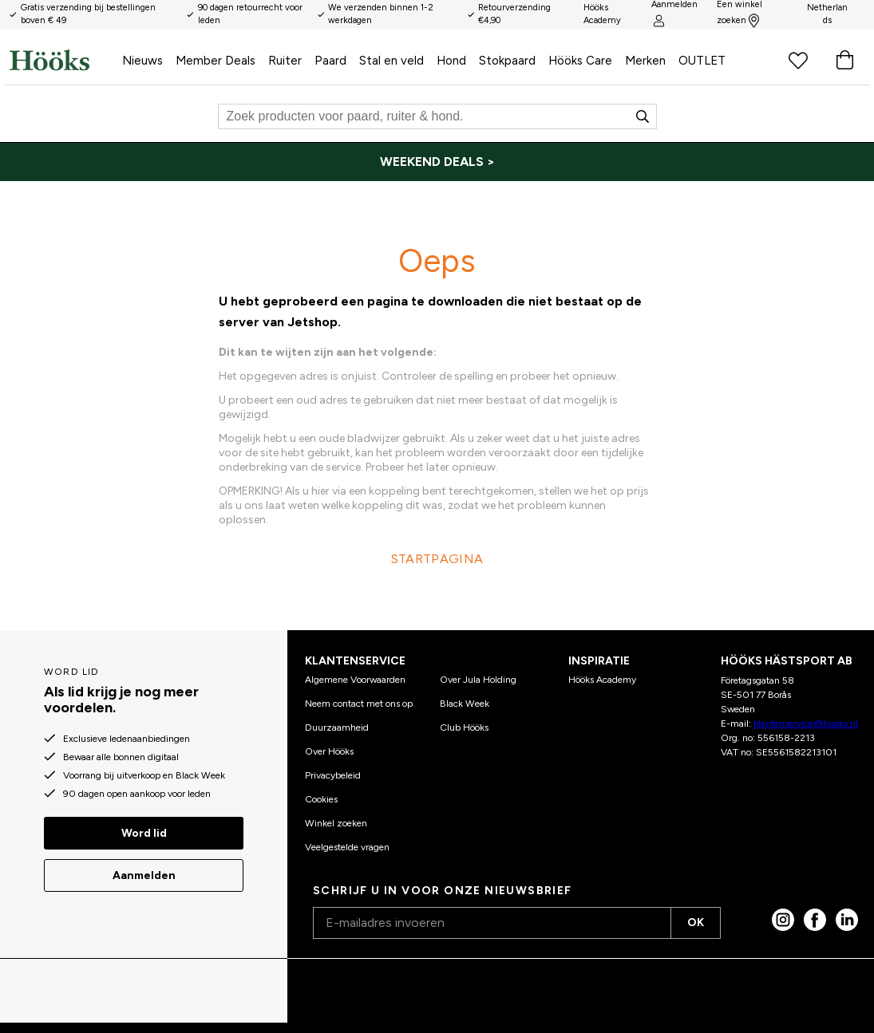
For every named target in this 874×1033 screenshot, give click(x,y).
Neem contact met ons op (359, 703)
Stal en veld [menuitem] (391, 60)
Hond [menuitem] (451, 60)
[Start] (63, 60)
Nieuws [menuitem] (142, 60)
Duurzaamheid (337, 727)
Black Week (464, 703)
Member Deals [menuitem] (215, 60)
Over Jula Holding (478, 679)
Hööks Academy (602, 679)
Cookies (321, 799)
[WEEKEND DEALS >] (437, 162)
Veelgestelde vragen (347, 847)
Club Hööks (464, 727)
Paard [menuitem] (330, 60)
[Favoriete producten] (798, 60)
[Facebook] (815, 920)
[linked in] (847, 920)
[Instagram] (783, 920)
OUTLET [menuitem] (702, 60)
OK (695, 922)
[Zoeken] (437, 116)
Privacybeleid (333, 775)
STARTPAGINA (437, 558)
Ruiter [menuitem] (285, 60)
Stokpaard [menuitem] (507, 60)
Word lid (144, 833)
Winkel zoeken (336, 823)
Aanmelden (144, 875)
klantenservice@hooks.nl (805, 723)
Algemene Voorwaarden (355, 679)
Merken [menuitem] (645, 60)
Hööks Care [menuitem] (580, 60)
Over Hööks (329, 751)
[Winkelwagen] (844, 60)
